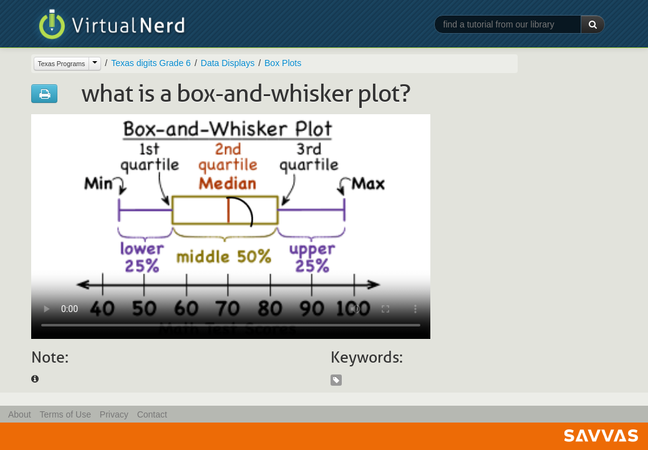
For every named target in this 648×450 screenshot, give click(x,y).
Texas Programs (61, 63)
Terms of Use (64, 414)
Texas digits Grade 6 (151, 63)
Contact (152, 414)
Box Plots (282, 63)
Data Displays (227, 63)
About (19, 414)
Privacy (114, 414)
